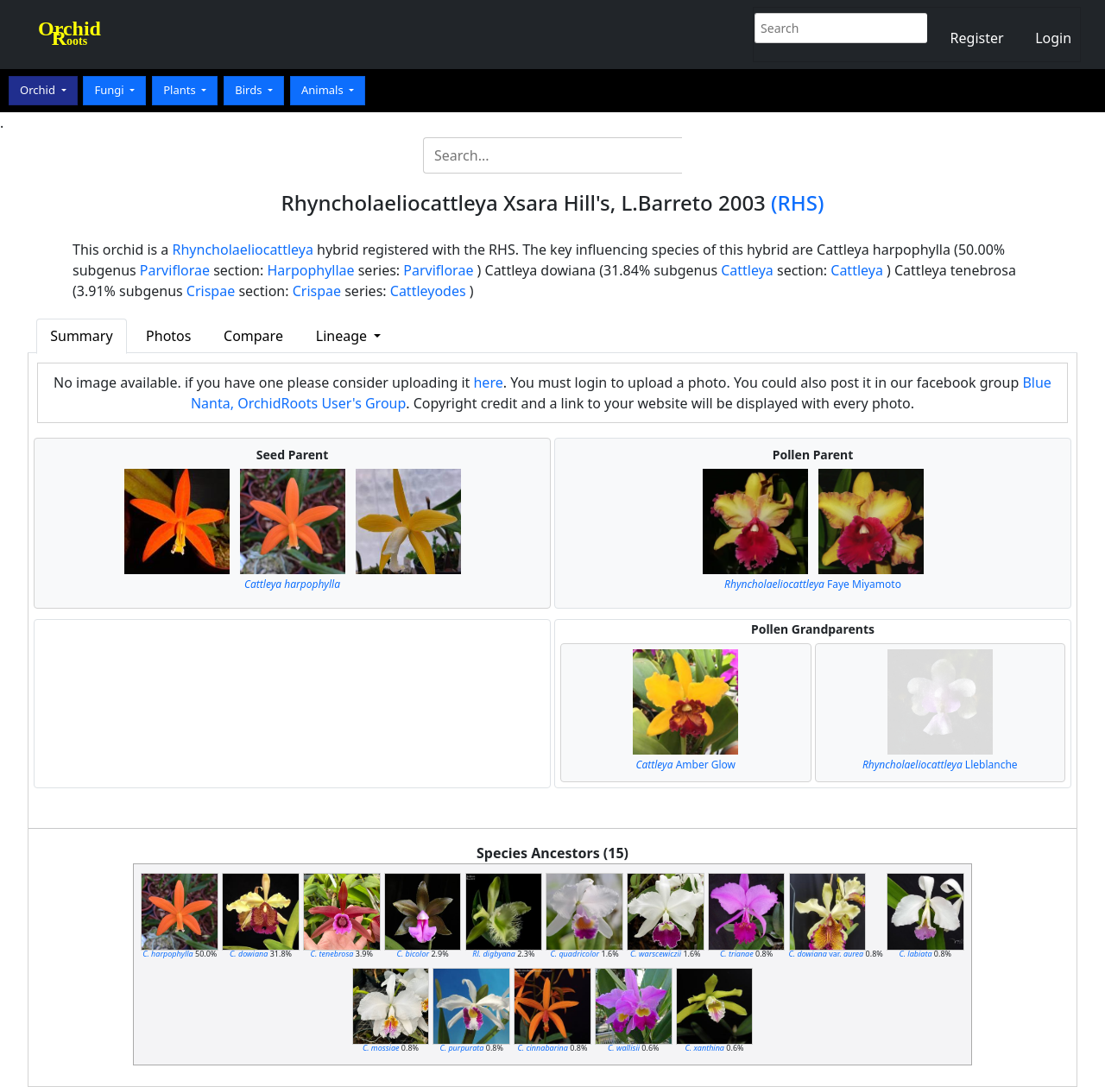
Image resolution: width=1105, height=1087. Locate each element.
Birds (250, 90)
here (487, 382)
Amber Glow (685, 764)
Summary (81, 335)
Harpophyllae (310, 270)
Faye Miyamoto (812, 584)
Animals (323, 90)
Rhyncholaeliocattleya (243, 249)
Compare (253, 335)
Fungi (110, 90)
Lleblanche (940, 764)
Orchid (39, 90)
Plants (181, 90)
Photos (168, 335)
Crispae (210, 290)
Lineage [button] (343, 335)
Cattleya (747, 270)
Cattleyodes (428, 290)
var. (826, 953)
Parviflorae (175, 270)
